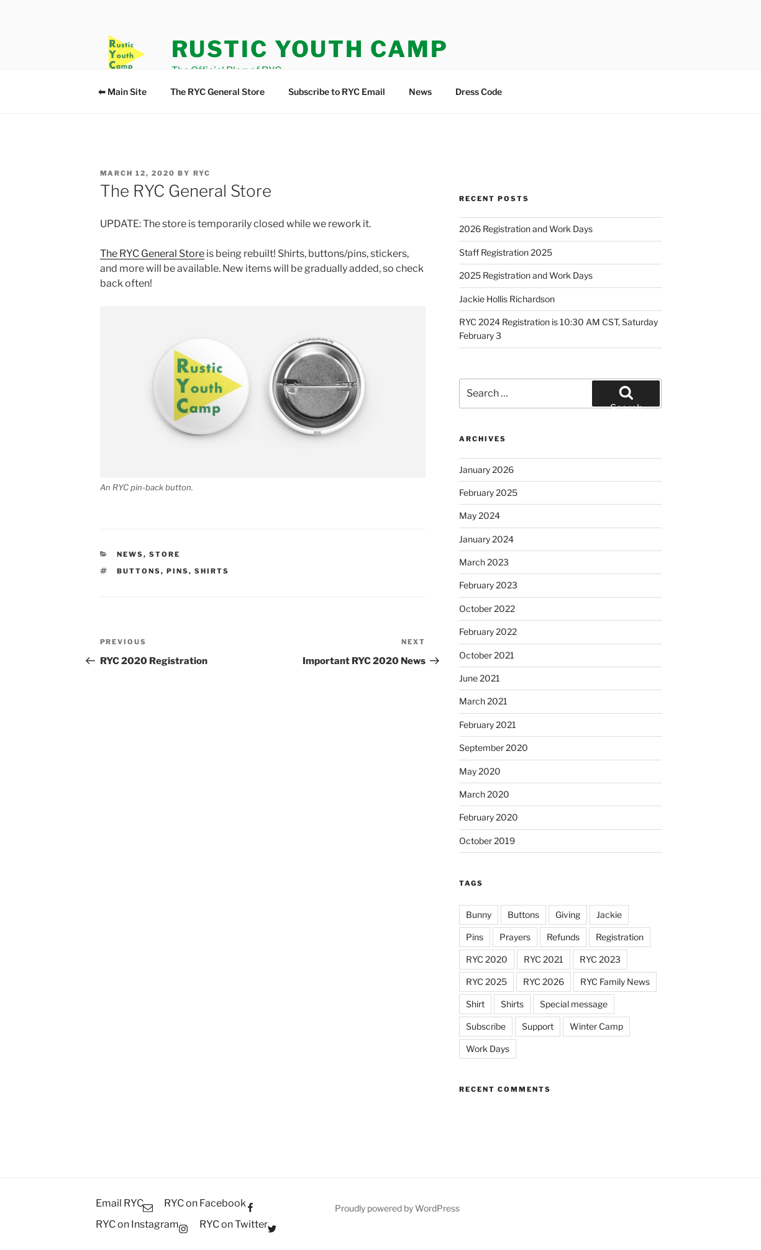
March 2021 (483, 701)
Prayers (515, 937)
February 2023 (488, 585)
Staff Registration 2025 (505, 252)
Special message (574, 1004)
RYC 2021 (543, 959)
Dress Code (478, 91)
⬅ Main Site (122, 91)
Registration (620, 937)
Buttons (139, 571)
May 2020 (480, 771)
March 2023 (484, 562)
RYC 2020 (487, 959)
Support (538, 1026)
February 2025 (488, 492)
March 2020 (484, 794)
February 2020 (488, 817)
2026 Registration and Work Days (526, 228)
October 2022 (487, 608)
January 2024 (486, 539)
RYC (202, 173)
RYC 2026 (543, 981)
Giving (567, 914)
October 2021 (486, 655)
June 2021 (479, 678)
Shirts (211, 571)
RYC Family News (615, 981)
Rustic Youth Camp (310, 49)
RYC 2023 (600, 959)
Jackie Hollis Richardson (507, 299)
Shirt (475, 1004)
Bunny (478, 914)
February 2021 (487, 724)
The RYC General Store (217, 91)
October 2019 (487, 840)
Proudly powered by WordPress (397, 1208)
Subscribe (486, 1026)
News (420, 91)
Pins (177, 571)
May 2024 (479, 515)
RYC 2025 (486, 981)
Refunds (563, 937)
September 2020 (493, 747)
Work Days (487, 1048)
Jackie (609, 914)
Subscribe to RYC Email (336, 91)
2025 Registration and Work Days (526, 275)
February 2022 (488, 631)
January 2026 (486, 469)
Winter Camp (596, 1026)
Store (164, 554)
